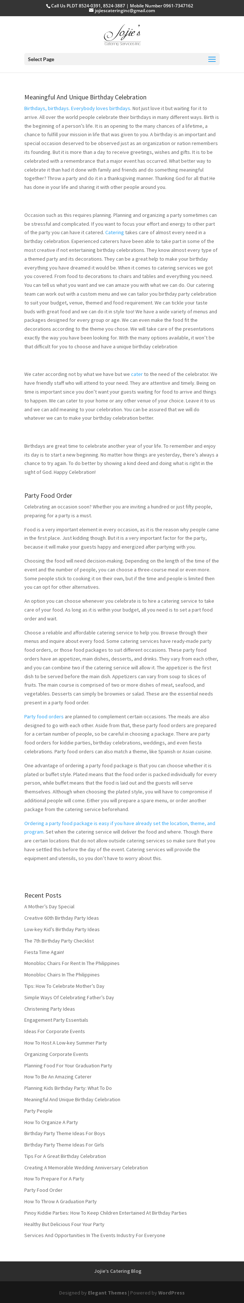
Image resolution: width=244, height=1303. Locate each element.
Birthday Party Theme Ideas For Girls (64, 1144)
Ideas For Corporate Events (54, 1031)
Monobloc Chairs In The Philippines (62, 974)
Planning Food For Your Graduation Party (68, 1065)
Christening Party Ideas (49, 1009)
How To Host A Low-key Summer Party (65, 1042)
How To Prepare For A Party (54, 1178)
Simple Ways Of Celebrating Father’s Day (69, 997)
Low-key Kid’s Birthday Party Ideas (62, 929)
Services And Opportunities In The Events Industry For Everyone (94, 1235)
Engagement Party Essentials (56, 1020)
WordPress (171, 1292)
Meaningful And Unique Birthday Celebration (85, 97)
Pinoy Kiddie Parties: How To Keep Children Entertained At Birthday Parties (105, 1212)
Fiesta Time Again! (44, 952)
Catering (114, 232)
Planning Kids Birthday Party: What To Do (68, 1088)
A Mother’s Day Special (49, 906)
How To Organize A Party (51, 1122)
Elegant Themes (107, 1292)
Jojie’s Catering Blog (117, 1271)
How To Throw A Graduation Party (60, 1201)
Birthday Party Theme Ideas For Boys (64, 1133)
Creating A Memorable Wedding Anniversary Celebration (86, 1167)
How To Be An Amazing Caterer (58, 1076)
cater (137, 374)
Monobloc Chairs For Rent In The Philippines (72, 963)
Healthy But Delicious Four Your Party (64, 1224)
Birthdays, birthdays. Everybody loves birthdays (77, 108)
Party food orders (44, 716)
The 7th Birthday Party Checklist (59, 940)
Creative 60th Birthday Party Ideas (61, 918)
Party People (38, 1110)
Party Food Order (48, 495)
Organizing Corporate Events (56, 1054)
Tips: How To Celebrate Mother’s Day (64, 986)
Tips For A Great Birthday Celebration (65, 1156)
